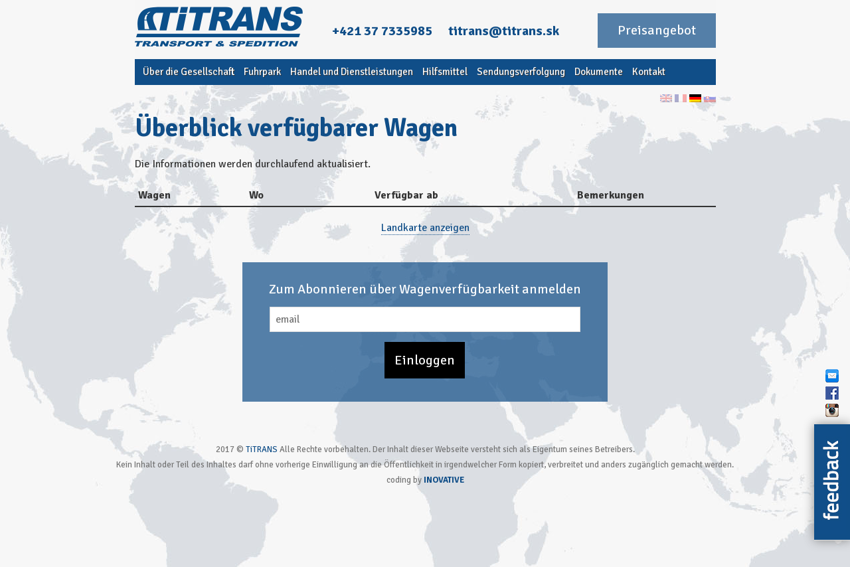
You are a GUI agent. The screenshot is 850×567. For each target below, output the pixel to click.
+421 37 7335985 (382, 31)
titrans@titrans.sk (503, 31)
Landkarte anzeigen (425, 227)
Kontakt (648, 72)
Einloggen (424, 360)
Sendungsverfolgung (521, 72)
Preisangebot (657, 30)
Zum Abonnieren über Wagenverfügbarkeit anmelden (425, 289)
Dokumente (598, 72)
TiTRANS (262, 449)
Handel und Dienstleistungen (351, 72)
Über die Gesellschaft (188, 72)
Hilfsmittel (445, 72)
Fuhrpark (262, 72)
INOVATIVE (444, 480)
